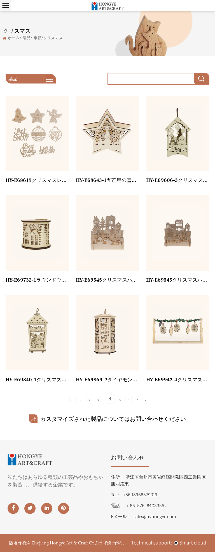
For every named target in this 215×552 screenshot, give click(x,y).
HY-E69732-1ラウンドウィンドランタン (37, 280)
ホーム (14, 37)
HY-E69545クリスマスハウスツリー (107, 280)
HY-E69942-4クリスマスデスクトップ (177, 380)
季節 (37, 37)
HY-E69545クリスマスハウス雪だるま (177, 280)
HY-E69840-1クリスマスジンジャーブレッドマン (37, 380)
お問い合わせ (127, 457)
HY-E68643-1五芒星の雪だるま (107, 180)
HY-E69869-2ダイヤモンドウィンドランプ (107, 380)
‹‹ (72, 400)
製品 (27, 37)
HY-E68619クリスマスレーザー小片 (37, 180)
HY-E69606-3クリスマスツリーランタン (177, 180)
